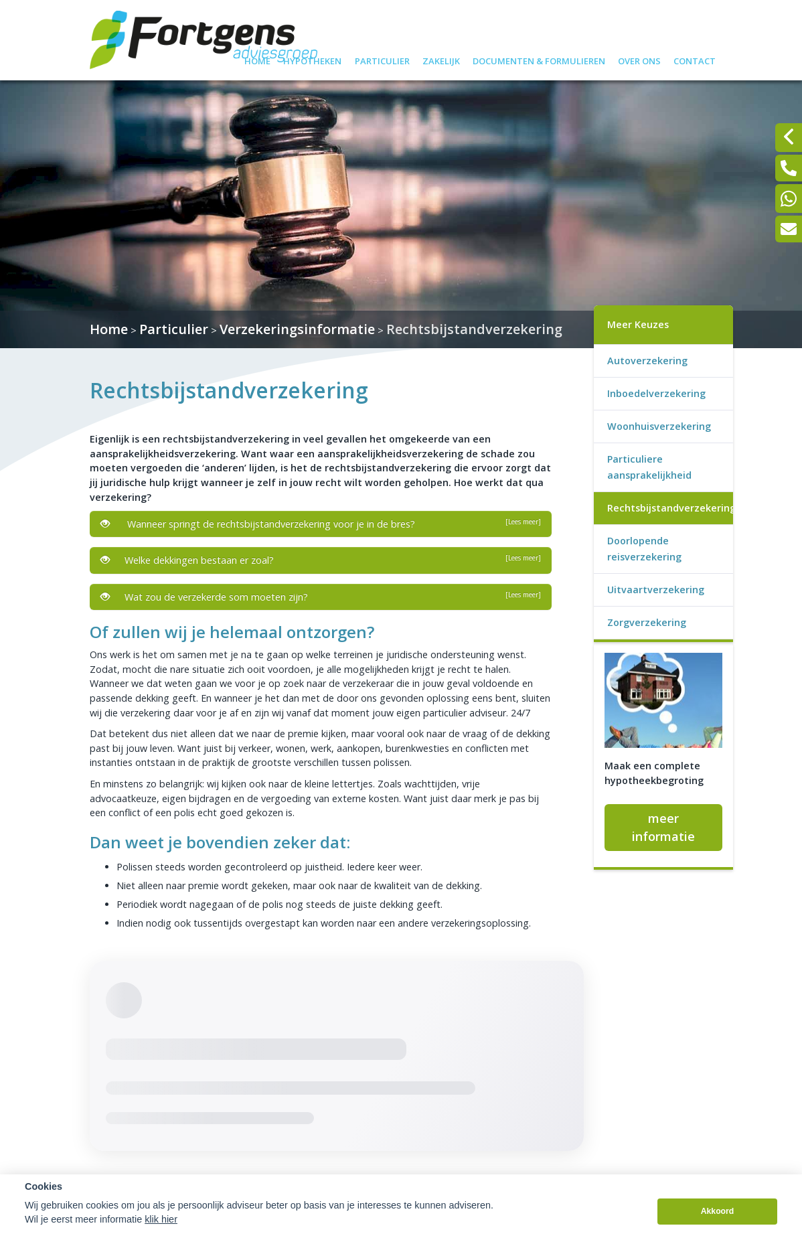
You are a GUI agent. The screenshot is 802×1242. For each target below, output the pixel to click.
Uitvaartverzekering (655, 589)
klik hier (161, 1219)
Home (257, 59)
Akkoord (717, 1211)
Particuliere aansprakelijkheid (649, 467)
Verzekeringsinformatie (297, 329)
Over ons (639, 59)
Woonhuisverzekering (659, 426)
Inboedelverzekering (656, 393)
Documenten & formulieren (539, 59)
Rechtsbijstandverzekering (474, 329)
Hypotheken (312, 59)
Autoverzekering (647, 360)
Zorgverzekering (646, 622)
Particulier (382, 59)
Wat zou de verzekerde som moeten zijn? (320, 596)
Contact (694, 59)
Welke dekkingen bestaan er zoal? (320, 559)
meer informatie (663, 827)
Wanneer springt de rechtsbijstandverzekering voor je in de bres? (320, 523)
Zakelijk (441, 59)
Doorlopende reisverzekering (644, 548)
